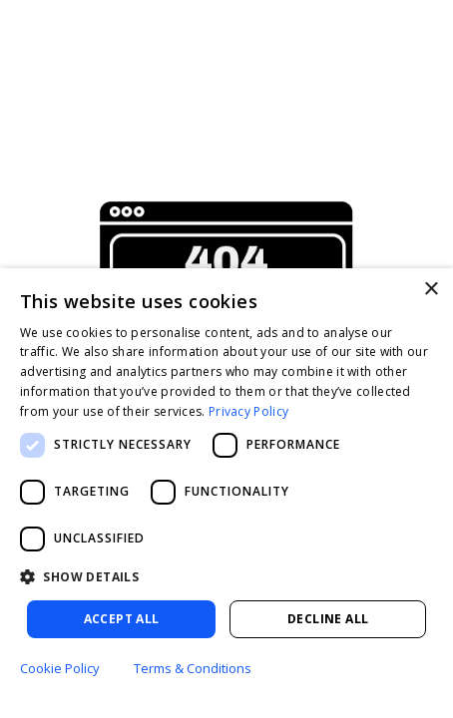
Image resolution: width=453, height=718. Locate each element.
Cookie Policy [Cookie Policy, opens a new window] (60, 668)
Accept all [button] (122, 618)
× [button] (430, 289)
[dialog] (226, 493)
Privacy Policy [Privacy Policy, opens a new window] (248, 411)
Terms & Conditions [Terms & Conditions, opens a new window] (192, 668)
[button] (226, 577)
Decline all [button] (327, 618)
